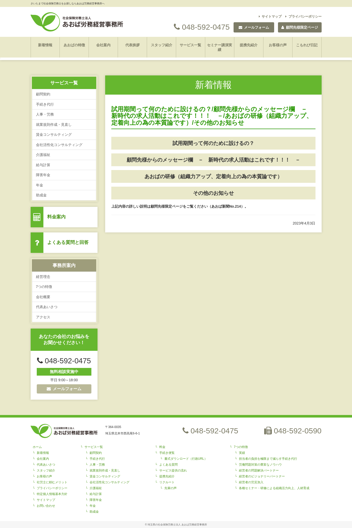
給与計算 (43, 165)
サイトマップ (270, 16)
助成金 (41, 195)
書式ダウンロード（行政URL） (185, 458)
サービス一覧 (190, 45)
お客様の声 (278, 45)
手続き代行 (45, 104)
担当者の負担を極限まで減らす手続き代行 (268, 458)
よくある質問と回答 (68, 242)
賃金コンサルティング (54, 134)
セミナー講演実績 (219, 47)
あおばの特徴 (74, 45)
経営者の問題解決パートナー (259, 470)
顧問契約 (43, 94)
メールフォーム (64, 389)
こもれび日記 (307, 45)
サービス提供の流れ (173, 470)
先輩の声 (170, 488)
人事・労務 (45, 114)
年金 (39, 185)
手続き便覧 (167, 453)
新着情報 (45, 45)
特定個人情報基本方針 (52, 494)
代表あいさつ (46, 307)
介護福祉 (43, 155)
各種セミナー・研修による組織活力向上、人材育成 (274, 488)
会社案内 (103, 45)
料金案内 (56, 216)
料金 (162, 447)
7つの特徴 (44, 287)
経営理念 (43, 277)
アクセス (43, 317)
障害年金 (43, 175)
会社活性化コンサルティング (59, 145)
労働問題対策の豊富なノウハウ (260, 464)
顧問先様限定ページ (299, 27)
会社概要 (43, 297)
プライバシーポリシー (303, 16)
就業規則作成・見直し (54, 124)
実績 (242, 453)
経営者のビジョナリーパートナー (262, 476)
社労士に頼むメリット (52, 482)
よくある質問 (168, 464)
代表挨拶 (132, 45)
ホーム (37, 447)
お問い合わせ (46, 506)
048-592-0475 (201, 27)
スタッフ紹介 (161, 45)
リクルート (167, 482)
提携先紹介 (249, 45)
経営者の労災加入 (251, 482)
